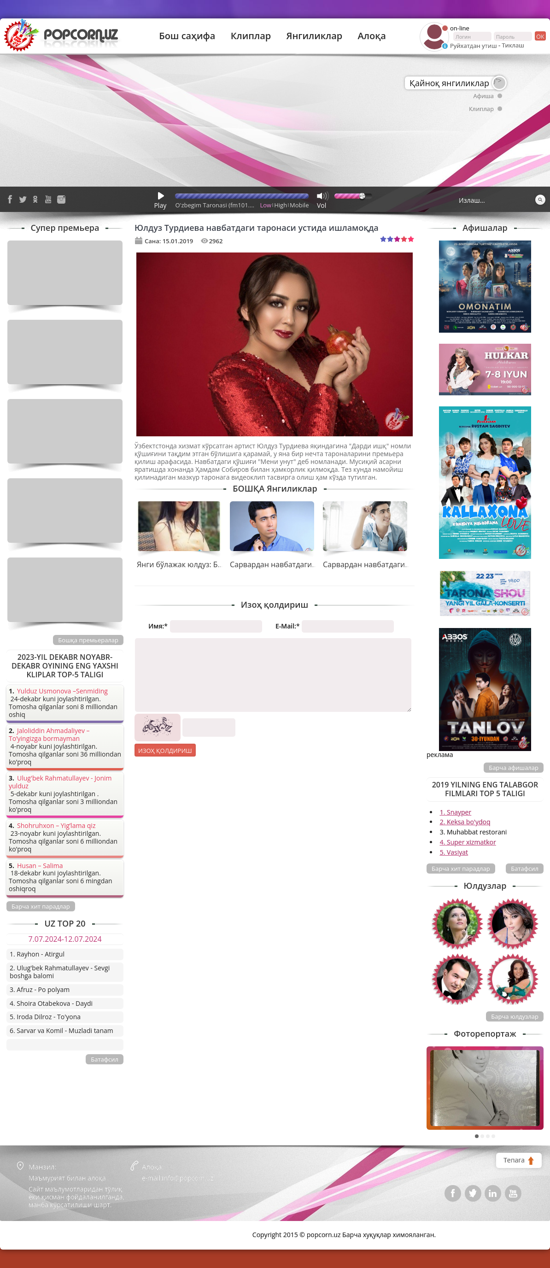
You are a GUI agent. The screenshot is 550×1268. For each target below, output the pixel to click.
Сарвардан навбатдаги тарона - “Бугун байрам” (407, 564)
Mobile (299, 205)
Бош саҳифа (187, 35)
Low (266, 205)
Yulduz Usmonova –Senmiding (62, 691)
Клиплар (251, 35)
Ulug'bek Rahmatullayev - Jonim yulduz (60, 782)
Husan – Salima (40, 866)
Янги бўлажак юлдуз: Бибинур (190, 564)
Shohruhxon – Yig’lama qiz (56, 826)
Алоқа (372, 35)
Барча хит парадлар (461, 868)
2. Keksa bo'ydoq (465, 821)
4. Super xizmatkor (468, 842)
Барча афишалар (513, 767)
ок (539, 36)
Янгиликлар (314, 35)
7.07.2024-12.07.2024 (64, 939)
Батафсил (524, 868)
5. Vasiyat (454, 852)
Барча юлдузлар (514, 1016)
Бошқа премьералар (88, 640)
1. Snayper (456, 812)
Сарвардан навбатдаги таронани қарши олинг (314, 564)
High (280, 205)
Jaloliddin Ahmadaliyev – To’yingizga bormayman (49, 735)
